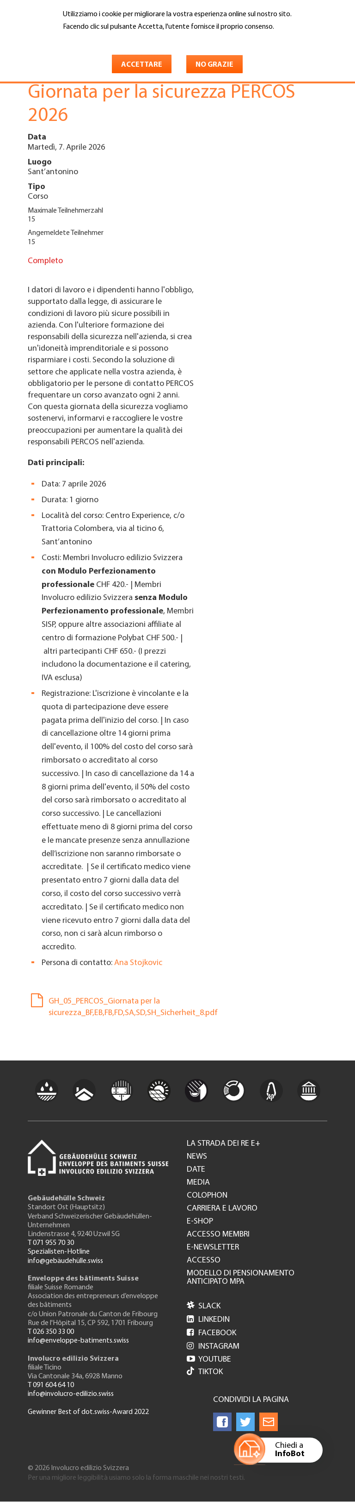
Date (196, 1170)
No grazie (214, 65)
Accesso (203, 1260)
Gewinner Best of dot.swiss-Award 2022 (88, 1412)
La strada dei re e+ (223, 1144)
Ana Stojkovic (138, 963)
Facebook (211, 1333)
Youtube (209, 1359)
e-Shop (200, 1222)
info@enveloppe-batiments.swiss (78, 1340)
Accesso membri (218, 1235)
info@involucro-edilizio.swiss (71, 1394)
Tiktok (205, 1372)
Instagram (213, 1346)
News (197, 1157)
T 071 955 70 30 (51, 1243)
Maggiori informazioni (102, 40)
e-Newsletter (213, 1247)
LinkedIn (208, 1319)
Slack (203, 1306)
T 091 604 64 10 (51, 1385)
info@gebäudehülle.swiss (65, 1261)
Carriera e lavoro (222, 1209)
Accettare (141, 65)
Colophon (207, 1196)
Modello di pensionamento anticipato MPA (240, 1277)
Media (198, 1183)
